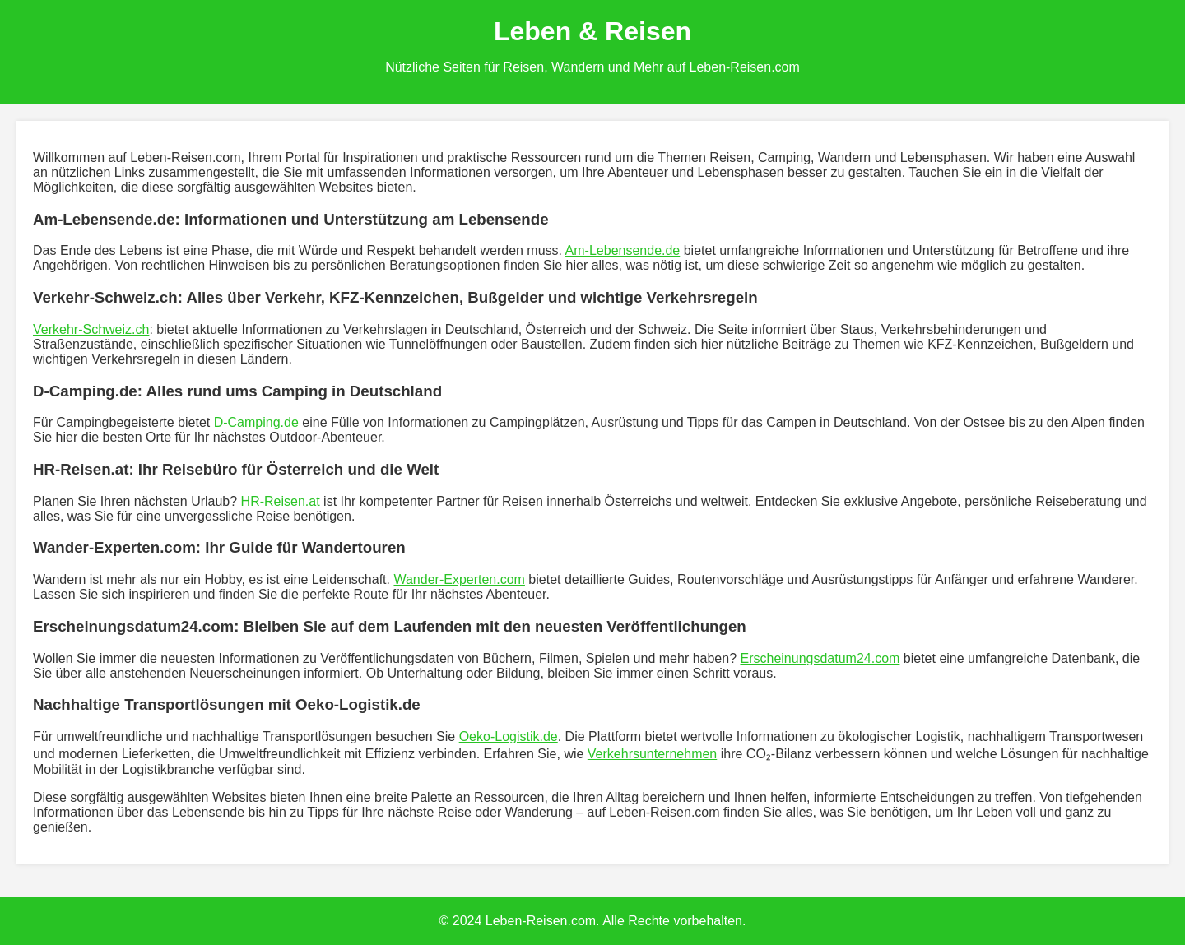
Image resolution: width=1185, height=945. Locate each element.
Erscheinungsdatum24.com (819, 658)
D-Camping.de (256, 422)
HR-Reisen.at (280, 501)
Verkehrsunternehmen (652, 754)
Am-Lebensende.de (623, 250)
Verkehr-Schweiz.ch (91, 329)
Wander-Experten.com (458, 579)
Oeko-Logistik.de (508, 736)
